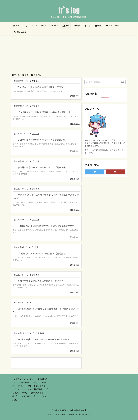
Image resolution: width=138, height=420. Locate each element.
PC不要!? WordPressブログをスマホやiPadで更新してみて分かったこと (46, 196)
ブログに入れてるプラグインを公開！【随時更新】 (43, 253)
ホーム (17, 75)
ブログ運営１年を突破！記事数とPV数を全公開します (44, 112)
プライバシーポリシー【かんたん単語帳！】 (30, 392)
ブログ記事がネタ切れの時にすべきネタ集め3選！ (42, 139)
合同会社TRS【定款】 (28, 382)
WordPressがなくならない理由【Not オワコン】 (41, 87)
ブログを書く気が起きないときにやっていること (42, 280)
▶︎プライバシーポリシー (24, 379)
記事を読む (75, 96)
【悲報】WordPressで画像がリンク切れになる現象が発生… (47, 225)
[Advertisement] (69, 54)
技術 (26, 75)
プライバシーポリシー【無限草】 (28, 389)
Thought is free (83, 414)
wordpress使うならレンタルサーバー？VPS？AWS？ (43, 339)
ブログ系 (35, 81)
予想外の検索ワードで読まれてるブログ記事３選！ (43, 167)
